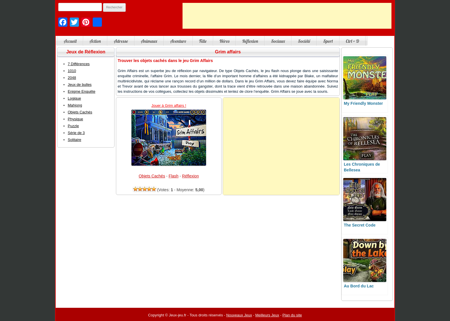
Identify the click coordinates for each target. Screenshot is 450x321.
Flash (174, 176)
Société (304, 41)
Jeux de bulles (80, 84)
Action (95, 41)
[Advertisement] (287, 16)
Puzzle (73, 126)
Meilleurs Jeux (267, 315)
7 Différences (79, 64)
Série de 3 (76, 133)
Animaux (149, 41)
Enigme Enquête (81, 91)
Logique (74, 98)
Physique (75, 119)
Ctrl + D (352, 41)
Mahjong (75, 105)
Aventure (178, 41)
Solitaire (74, 140)
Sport (328, 41)
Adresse (121, 41)
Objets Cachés (152, 176)
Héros (224, 41)
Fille (203, 41)
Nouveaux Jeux (239, 315)
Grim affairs (228, 51)
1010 (72, 71)
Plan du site (292, 315)
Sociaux (278, 41)
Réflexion (250, 41)
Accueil (70, 41)
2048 (72, 78)
